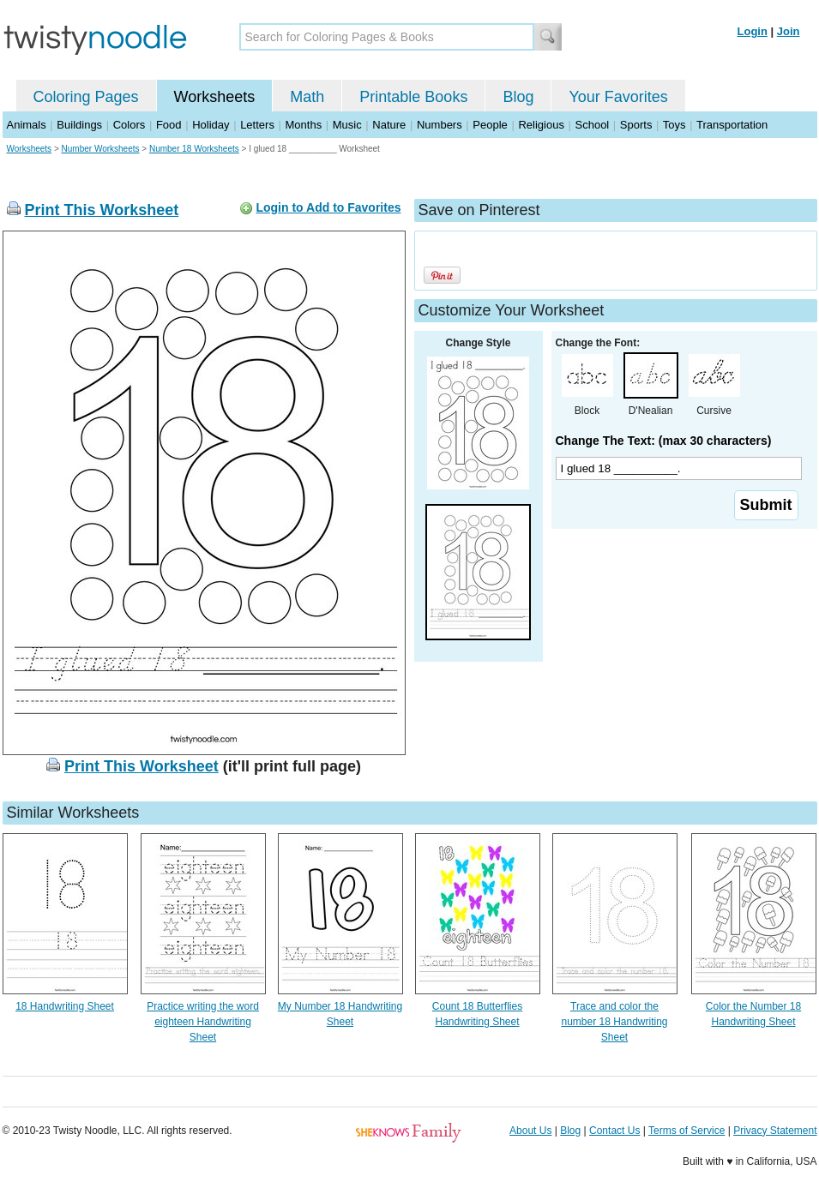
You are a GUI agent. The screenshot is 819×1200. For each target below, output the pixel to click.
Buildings (79, 124)
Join (788, 31)
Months (304, 124)
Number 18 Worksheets (194, 148)
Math (307, 96)
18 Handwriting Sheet (64, 1006)
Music (347, 124)
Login (753, 31)
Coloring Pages (86, 96)
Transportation (732, 124)
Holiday (210, 124)
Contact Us (614, 1131)
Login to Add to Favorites (328, 207)
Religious (540, 124)
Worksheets (215, 96)
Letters (257, 124)
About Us (530, 1131)
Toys (674, 124)
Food (169, 124)
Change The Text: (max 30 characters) (664, 440)
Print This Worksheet (102, 210)
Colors (129, 124)
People (490, 124)
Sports (636, 124)
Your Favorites (618, 96)
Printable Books (413, 96)
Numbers (439, 124)
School (592, 124)
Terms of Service (686, 1131)
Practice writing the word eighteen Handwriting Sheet (203, 1021)
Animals (26, 124)
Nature (389, 124)
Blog (518, 96)
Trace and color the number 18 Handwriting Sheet (614, 1021)
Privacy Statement (774, 1131)
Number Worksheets (101, 148)
